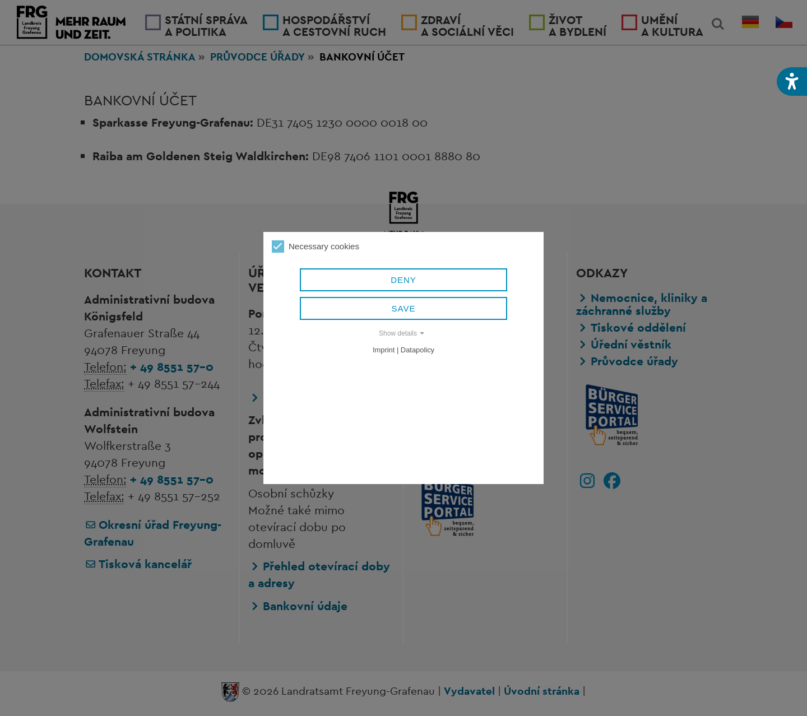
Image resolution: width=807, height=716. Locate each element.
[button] (792, 81)
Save (404, 308)
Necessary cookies (315, 246)
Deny (403, 280)
